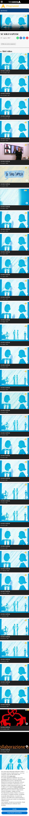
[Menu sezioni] (2, 2)
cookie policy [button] (12, 776)
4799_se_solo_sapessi (8, 44)
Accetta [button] (14, 809)
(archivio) (4, 11)
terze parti (3, 779)
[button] (27, 772)
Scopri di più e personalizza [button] (14, 812)
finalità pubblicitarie (18, 786)
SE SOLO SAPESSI (5, 71)
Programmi (12, 6)
